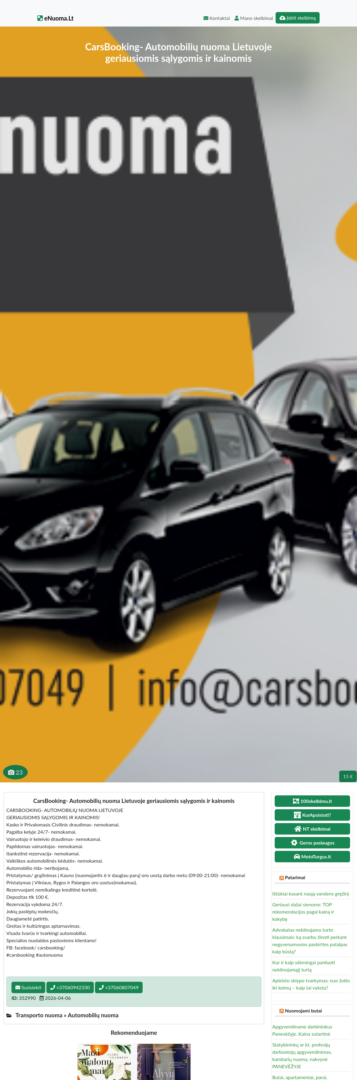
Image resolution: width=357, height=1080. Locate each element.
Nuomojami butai (303, 1010)
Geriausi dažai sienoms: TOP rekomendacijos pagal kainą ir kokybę (303, 912)
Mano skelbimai (254, 18)
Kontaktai (217, 18)
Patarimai (295, 877)
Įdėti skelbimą (298, 18)
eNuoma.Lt (55, 18)
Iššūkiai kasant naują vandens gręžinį (310, 893)
